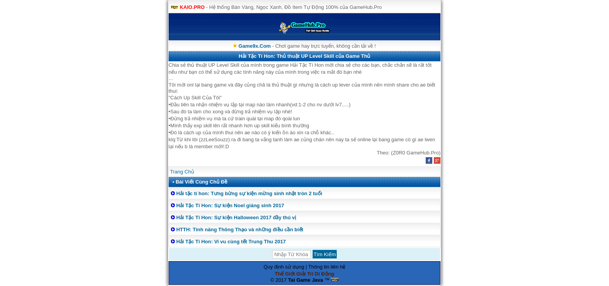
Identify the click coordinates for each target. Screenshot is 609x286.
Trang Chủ (182, 172)
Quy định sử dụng (284, 267)
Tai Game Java (305, 280)
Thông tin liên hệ (327, 267)
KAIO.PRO (192, 7)
